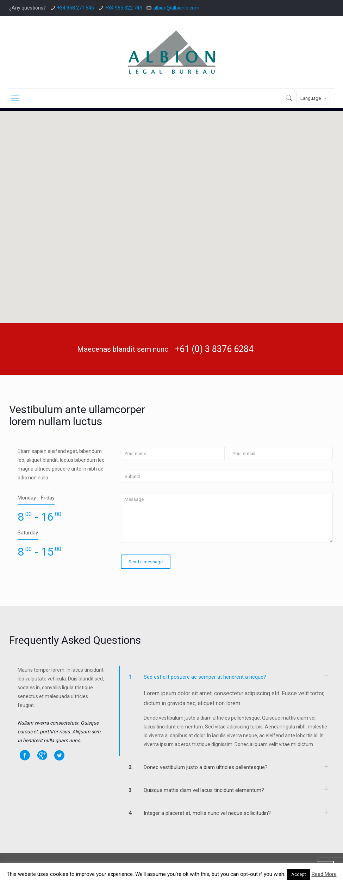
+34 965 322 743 (123, 8)
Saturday (28, 532)
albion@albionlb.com (176, 8)
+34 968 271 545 (75, 8)
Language (314, 98)
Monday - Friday (36, 498)
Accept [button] (298, 874)
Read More (324, 874)
